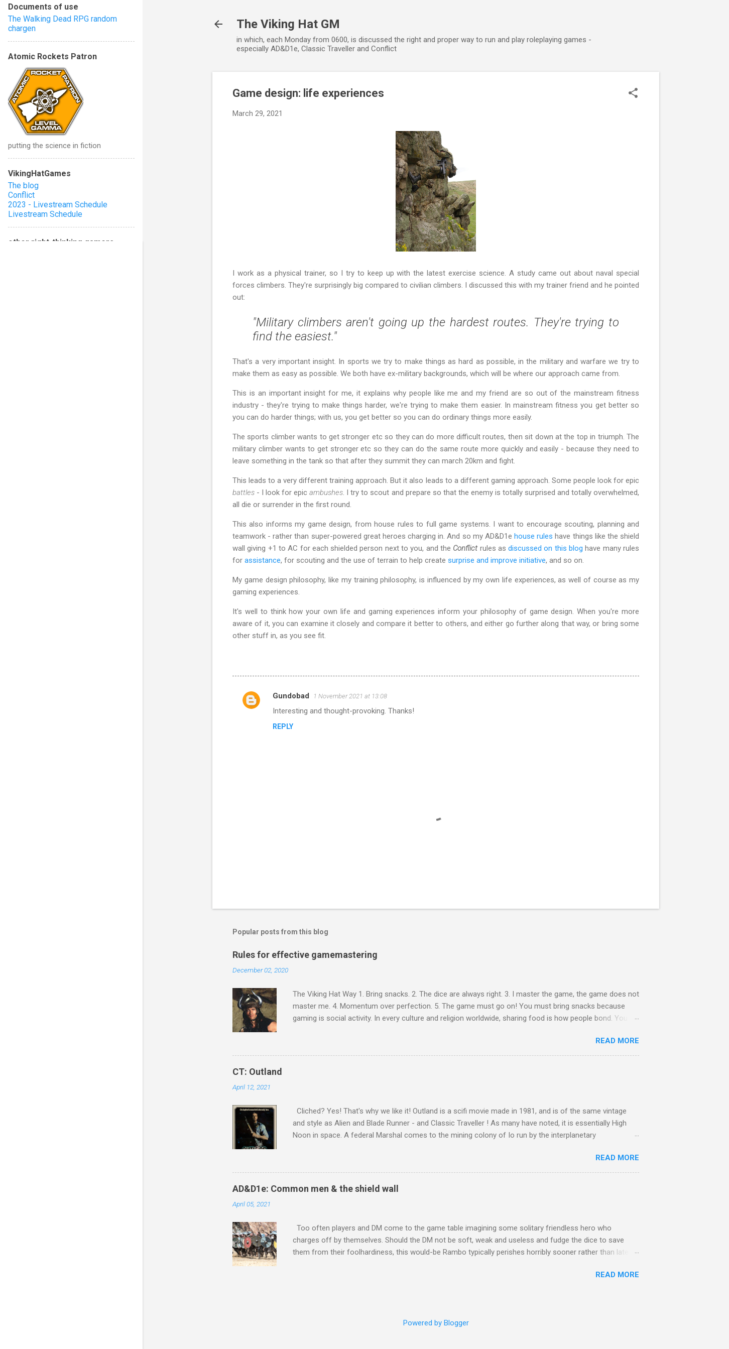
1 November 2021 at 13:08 (350, 696)
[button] (633, 94)
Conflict (21, 195)
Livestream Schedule (45, 214)
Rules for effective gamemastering (305, 954)
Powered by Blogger (436, 1322)
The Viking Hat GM (288, 24)
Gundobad (291, 695)
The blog (23, 185)
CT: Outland (257, 1071)
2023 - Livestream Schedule (57, 204)
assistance (263, 560)
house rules (533, 536)
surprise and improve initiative (497, 560)
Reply (283, 726)
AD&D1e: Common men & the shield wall (315, 1188)
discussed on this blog (545, 548)
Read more (617, 1040)
